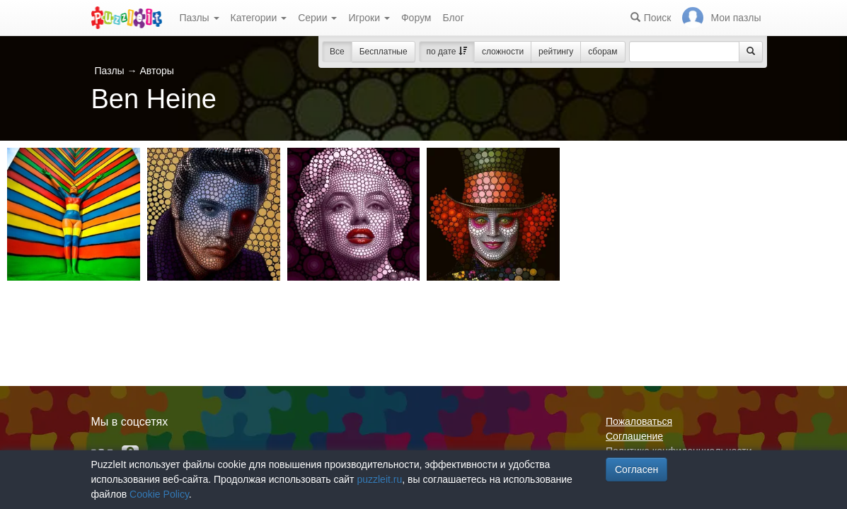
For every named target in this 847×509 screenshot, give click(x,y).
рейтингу (555, 52)
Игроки (369, 17)
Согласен (636, 469)
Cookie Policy (159, 494)
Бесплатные (383, 52)
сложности (503, 52)
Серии (317, 17)
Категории (259, 17)
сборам (602, 52)
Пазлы (199, 17)
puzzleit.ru (379, 479)
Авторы (156, 70)
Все (337, 52)
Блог (452, 17)
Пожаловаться (639, 421)
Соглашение (634, 436)
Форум (416, 17)
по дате (447, 52)
